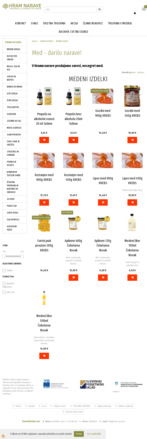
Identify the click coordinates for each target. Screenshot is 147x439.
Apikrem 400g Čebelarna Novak (73, 245)
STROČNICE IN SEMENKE (13, 153)
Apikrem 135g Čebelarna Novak (102, 245)
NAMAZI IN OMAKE (14, 86)
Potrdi (79, 433)
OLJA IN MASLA (13, 219)
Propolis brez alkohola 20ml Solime (73, 119)
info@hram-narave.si (116, 421)
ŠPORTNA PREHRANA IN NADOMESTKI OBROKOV (12, 187)
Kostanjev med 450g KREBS (73, 177)
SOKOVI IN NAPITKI (11, 78)
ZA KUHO (11, 199)
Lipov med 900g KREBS (103, 180)
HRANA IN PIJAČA (46, 41)
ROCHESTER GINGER (12, 58)
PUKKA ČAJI (12, 205)
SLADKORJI (11, 114)
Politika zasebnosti (125, 406)
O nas (34, 23)
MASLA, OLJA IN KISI (13, 68)
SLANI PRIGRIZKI (14, 134)
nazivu (140, 72)
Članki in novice (93, 23)
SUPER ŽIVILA (12, 212)
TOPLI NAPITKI (13, 107)
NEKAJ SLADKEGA (14, 127)
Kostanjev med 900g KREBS (44, 177)
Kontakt (20, 23)
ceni (133, 72)
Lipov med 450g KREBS (132, 180)
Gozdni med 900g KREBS (103, 113)
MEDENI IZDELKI (13, 49)
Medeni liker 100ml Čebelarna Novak (132, 248)
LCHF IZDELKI (12, 93)
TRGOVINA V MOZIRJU (120, 23)
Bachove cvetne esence (73, 32)
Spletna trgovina (54, 23)
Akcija (74, 23)
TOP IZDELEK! (67, 212)
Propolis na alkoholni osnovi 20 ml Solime (44, 119)
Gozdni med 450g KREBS (132, 113)
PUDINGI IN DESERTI (11, 163)
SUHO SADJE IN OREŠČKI (13, 143)
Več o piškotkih (94, 433)
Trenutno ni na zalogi (99, 91)
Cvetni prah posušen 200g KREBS (44, 245)
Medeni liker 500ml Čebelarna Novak (44, 323)
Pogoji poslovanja (104, 406)
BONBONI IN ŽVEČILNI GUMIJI (13, 174)
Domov (34, 41)
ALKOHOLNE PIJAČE (12, 228)
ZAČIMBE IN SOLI (14, 121)
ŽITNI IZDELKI (12, 100)
